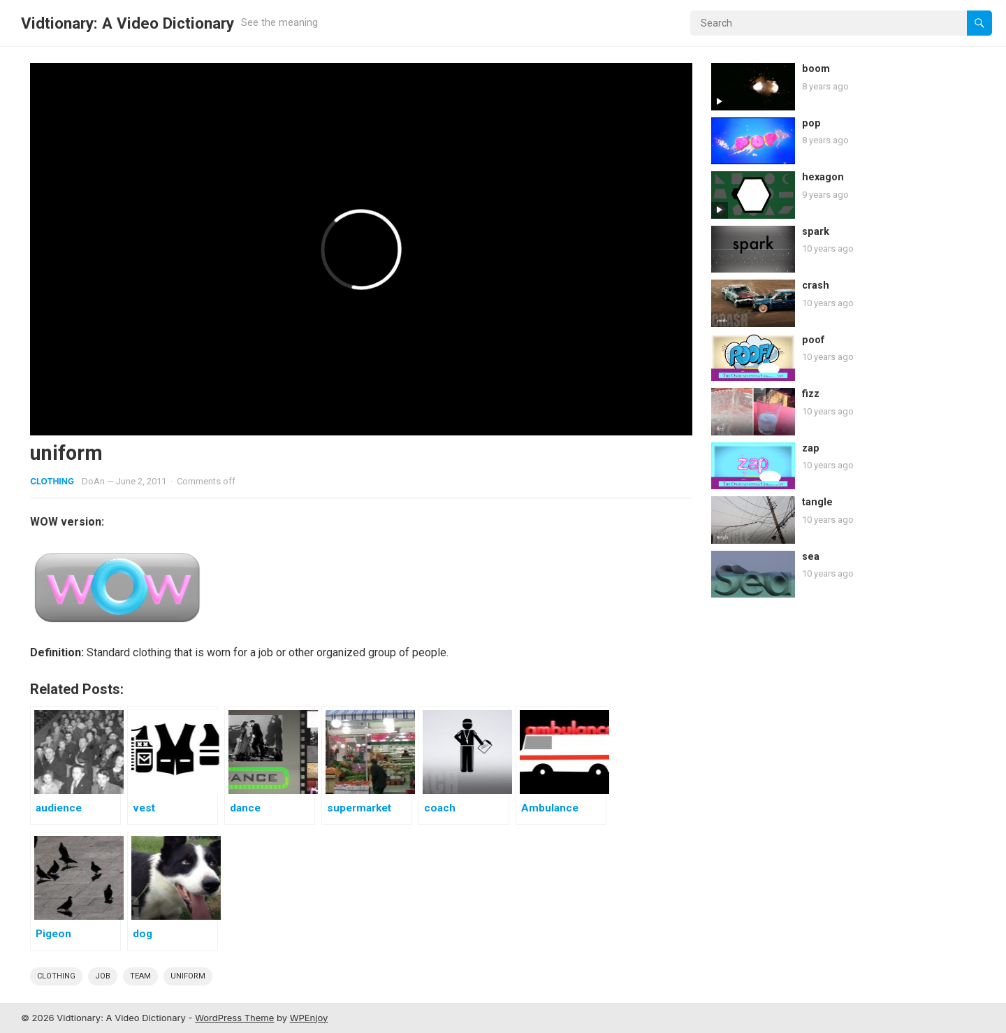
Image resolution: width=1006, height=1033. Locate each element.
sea (810, 557)
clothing (56, 976)
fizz (810, 394)
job (102, 976)
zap (810, 448)
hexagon (823, 177)
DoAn (93, 481)
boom (816, 69)
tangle (817, 502)
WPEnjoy (309, 1017)
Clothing (52, 481)
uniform (187, 976)
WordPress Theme (234, 1017)
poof (813, 340)
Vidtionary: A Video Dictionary (127, 23)
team (140, 976)
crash (815, 285)
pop (811, 123)
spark (815, 232)
